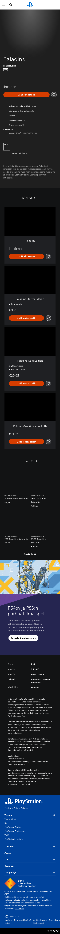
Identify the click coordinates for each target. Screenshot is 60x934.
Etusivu (7, 808)
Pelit (16, 808)
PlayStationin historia (13, 839)
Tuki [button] (30, 859)
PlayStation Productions (14, 831)
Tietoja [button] (30, 815)
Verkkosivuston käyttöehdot (40, 921)
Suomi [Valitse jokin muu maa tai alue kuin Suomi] (12, 916)
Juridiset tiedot (8, 921)
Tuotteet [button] (30, 846)
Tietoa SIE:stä (10, 819)
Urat (6, 823)
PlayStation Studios (12, 827)
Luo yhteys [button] (30, 872)
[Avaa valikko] (3, 5)
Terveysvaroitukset (16, 758)
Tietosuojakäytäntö (22, 920)
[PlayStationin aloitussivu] (30, 4)
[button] (23, 638)
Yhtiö (6, 835)
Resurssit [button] (30, 865)
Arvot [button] (30, 852)
